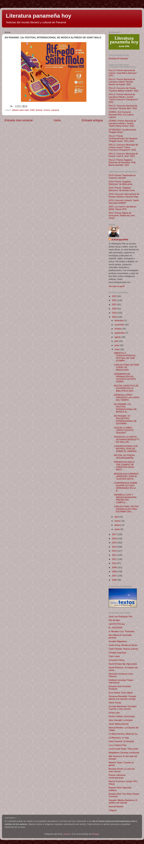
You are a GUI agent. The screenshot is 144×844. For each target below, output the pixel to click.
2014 (114, 547)
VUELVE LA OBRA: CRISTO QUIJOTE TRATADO (124, 430)
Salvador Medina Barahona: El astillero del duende (123, 801)
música (46, 110)
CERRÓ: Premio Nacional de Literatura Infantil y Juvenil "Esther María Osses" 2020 (122, 123)
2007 (114, 575)
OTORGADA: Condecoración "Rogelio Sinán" (122, 130)
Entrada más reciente (19, 120)
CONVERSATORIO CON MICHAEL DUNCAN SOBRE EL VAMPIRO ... (126, 448)
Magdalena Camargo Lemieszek (124, 752)
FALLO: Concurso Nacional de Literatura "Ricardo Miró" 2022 (123, 107)
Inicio (57, 120)
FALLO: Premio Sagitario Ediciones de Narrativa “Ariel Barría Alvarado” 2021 (122, 162)
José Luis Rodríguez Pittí (120, 616)
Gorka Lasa (114, 712)
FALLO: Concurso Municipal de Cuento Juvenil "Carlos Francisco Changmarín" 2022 (123, 147)
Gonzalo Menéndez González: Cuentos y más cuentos (123, 707)
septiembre (120, 333)
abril (116, 517)
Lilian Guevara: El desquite (121, 741)
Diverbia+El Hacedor (118, 58)
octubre (118, 328)
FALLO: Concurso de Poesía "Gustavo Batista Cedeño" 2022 (123, 89)
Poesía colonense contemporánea (117, 776)
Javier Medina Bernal (119, 724)
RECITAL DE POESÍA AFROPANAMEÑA (124, 456)
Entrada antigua (92, 120)
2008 (114, 571)
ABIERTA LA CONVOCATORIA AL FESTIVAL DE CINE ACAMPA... (125, 357)
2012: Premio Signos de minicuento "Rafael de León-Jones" (122, 215)
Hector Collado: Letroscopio (122, 716)
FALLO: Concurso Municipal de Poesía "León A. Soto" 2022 (123, 154)
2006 (114, 580)
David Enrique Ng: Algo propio (123, 664)
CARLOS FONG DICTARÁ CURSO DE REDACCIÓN (126, 367)
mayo (117, 349)
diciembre (119, 320)
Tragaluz (113, 810)
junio (117, 345)
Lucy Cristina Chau (118, 745)
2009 (114, 567)
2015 (114, 542)
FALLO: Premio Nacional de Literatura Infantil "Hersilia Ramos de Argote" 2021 (122, 82)
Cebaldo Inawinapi (117, 652)
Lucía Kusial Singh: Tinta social (123, 749)
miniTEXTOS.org (117, 624)
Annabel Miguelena (118, 641)
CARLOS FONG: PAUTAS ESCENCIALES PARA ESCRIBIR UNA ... (126, 509)
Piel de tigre (114, 620)
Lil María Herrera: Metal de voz (123, 734)
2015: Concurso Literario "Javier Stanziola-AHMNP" (124, 201)
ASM (32, 110)
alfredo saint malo (20, 110)
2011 (114, 559)
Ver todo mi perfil (116, 286)
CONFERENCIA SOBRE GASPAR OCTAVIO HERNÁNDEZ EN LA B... (125, 487)
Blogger (95, 834)
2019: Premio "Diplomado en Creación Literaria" (122, 176)
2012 (114, 555)
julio (116, 341)
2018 (114, 317)
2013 (114, 551)
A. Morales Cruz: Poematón (122, 631)
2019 (114, 313)
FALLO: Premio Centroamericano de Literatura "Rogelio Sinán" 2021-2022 (123, 138)
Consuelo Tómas (117, 660)
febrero (118, 525)
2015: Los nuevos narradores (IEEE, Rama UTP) (122, 207)
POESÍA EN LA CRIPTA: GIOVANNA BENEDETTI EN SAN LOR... (126, 439)
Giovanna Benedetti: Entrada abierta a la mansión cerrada (122, 697)
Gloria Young (115, 702)
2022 (114, 300)
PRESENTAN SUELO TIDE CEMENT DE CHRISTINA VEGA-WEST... (124, 466)
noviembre (119, 324)
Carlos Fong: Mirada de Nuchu (123, 645)
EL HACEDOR (115, 627)
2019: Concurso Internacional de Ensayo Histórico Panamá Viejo (124, 195)
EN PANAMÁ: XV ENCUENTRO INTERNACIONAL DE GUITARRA (125, 420)
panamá (55, 110)
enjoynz (67, 834)
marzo (117, 521)
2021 (114, 304)
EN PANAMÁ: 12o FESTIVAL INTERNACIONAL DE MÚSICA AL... (125, 408)
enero (117, 529)
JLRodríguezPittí (119, 239)
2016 (114, 538)
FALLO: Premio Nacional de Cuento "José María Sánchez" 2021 (123, 73)
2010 (114, 563)
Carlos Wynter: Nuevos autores (123, 649)
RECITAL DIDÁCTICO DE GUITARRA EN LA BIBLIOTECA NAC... (126, 388)
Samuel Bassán (116, 806)
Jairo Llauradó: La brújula (121, 720)
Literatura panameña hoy (38, 16)
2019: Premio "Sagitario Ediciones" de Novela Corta (121, 189)
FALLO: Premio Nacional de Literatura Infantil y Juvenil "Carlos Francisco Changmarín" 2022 (123, 98)
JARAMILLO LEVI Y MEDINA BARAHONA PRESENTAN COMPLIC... (125, 498)
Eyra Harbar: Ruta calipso (121, 692)
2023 (114, 296)
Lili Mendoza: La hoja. (119, 737)
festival (39, 110)
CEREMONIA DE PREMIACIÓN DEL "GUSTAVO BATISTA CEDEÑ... (125, 378)
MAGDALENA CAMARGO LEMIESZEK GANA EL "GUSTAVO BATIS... (126, 476)
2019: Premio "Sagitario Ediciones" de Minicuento (120, 182)
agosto (117, 337)
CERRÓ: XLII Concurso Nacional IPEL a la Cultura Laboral (121, 114)
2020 (114, 308)
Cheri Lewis (114, 656)
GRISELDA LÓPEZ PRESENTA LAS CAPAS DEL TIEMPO (126, 397)
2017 (114, 534)
